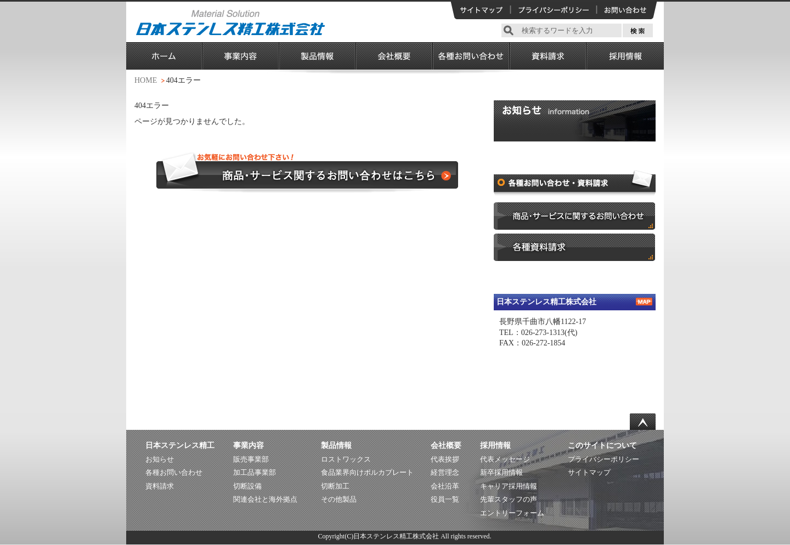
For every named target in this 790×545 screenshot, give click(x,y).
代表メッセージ (505, 459)
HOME (145, 80)
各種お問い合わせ (173, 472)
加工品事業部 (254, 472)
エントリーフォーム (512, 513)
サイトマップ (589, 472)
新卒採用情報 (501, 472)
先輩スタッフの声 (508, 499)
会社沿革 (445, 486)
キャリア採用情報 (508, 486)
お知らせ (159, 459)
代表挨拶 (445, 459)
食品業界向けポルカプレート (367, 472)
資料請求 (159, 486)
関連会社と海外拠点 (265, 499)
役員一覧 (445, 499)
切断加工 (335, 486)
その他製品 (339, 499)
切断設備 (247, 486)
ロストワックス (346, 459)
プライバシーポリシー (603, 459)
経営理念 (445, 472)
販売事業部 (251, 459)
